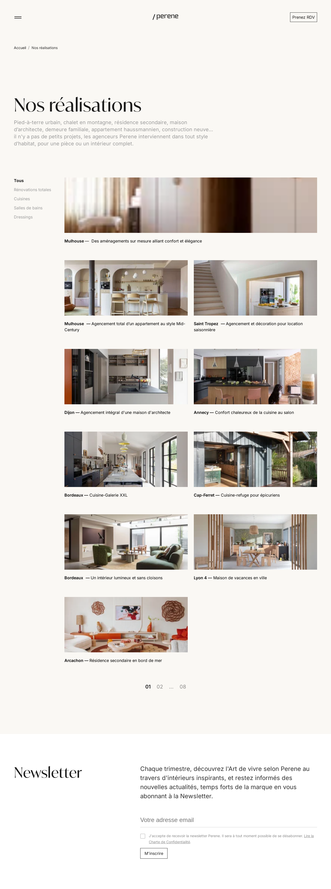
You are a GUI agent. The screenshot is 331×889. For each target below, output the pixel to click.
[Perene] (165, 17)
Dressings (23, 216)
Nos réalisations (45, 48)
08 (183, 687)
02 (160, 687)
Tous (19, 180)
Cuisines (22, 198)
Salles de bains (28, 207)
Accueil (20, 48)
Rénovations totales (32, 189)
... (171, 687)
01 (148, 687)
